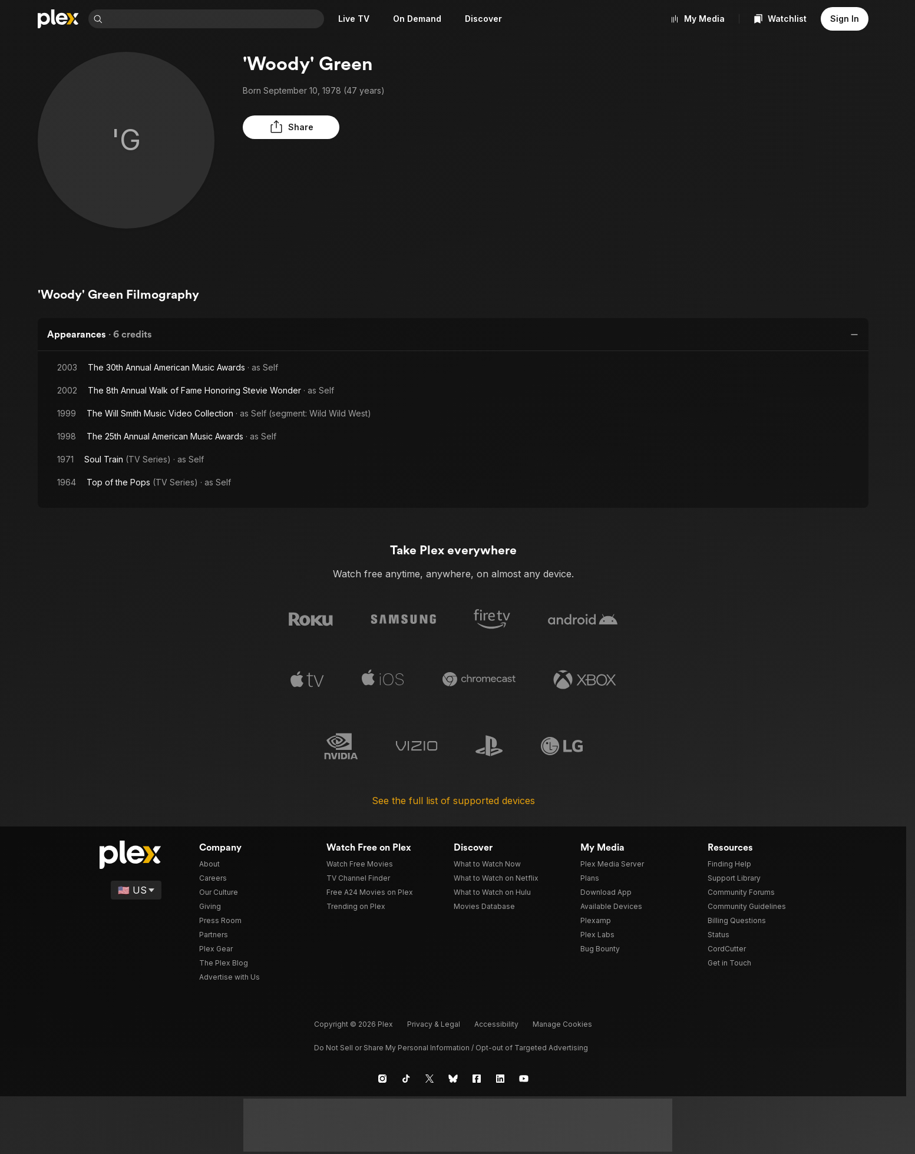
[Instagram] (382, 1075)
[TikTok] (406, 1075)
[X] (429, 1075)
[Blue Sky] (453, 1075)
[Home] (58, 19)
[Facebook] (476, 1075)
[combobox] (215, 18)
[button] (272, 127)
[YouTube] (524, 1075)
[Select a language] (137, 886)
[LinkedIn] (500, 1075)
